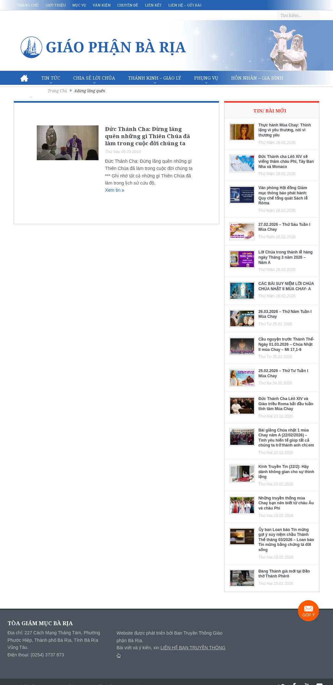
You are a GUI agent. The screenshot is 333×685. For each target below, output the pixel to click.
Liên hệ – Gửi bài (184, 5)
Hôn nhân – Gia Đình (257, 78)
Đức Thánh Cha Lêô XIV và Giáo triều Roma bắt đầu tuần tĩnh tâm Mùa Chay (286, 403)
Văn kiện (102, 5)
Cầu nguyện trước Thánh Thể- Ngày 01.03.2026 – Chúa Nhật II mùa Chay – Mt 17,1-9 (286, 344)
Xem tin (114, 190)
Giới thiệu (55, 5)
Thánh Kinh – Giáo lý (154, 78)
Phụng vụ (206, 78)
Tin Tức (50, 78)
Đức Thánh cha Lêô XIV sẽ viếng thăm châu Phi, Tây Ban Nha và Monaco (286, 161)
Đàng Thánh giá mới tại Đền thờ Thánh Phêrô (284, 574)
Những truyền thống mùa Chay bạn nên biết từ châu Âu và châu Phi (286, 503)
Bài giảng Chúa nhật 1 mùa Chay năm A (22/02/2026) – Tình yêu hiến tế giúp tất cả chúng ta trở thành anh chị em (286, 438)
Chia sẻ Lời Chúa (94, 78)
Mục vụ (79, 5)
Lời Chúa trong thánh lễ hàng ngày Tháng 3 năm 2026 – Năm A (286, 257)
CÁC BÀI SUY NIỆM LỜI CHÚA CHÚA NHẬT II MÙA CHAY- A (286, 286)
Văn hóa (30, 92)
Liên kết (153, 5)
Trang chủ (28, 5)
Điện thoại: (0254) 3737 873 (35, 654)
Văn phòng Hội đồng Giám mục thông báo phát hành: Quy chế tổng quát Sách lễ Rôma (283, 195)
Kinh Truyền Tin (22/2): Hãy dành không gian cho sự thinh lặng (286, 471)
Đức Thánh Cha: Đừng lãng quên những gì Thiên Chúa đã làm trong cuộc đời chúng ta (147, 136)
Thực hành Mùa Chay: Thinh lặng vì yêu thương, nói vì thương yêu (285, 130)
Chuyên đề (127, 5)
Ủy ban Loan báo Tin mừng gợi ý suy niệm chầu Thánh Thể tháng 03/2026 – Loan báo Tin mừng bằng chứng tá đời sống (286, 539)
